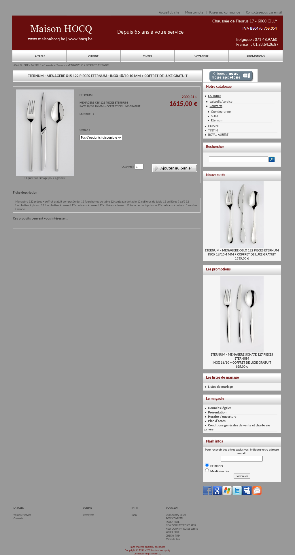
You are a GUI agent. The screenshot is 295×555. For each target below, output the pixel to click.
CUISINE (93, 56)
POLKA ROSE (172, 522)
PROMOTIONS (255, 56)
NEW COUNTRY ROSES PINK (181, 525)
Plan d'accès (217, 421)
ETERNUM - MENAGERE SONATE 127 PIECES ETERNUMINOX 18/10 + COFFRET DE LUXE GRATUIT (242, 357)
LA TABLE (39, 56)
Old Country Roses (176, 515)
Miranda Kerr (173, 539)
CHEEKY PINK (173, 535)
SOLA (214, 116)
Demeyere (88, 515)
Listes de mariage (220, 387)
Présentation (217, 412)
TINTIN (147, 56)
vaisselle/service (221, 102)
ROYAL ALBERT (218, 135)
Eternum (60, 65)
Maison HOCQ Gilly (161, 550)
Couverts (48, 65)
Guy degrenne (221, 112)
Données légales (220, 408)
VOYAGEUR (201, 56)
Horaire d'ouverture (222, 417)
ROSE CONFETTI (174, 518)
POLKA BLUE (172, 532)
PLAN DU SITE (21, 65)
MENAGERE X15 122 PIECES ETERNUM (88, 65)
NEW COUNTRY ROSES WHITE (182, 529)
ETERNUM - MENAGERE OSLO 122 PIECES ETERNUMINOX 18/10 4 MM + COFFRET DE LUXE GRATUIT (242, 250)
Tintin (134, 515)
